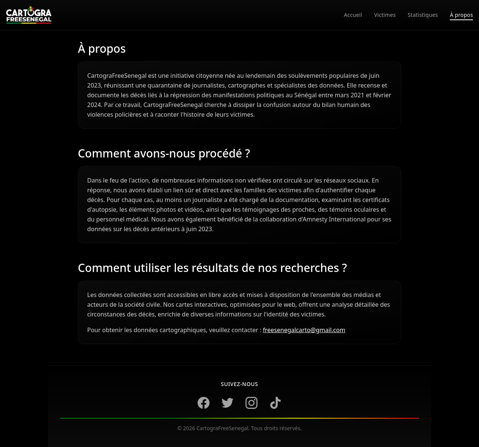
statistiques (423, 14)
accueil (353, 14)
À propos (461, 14)
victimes (385, 14)
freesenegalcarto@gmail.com (304, 330)
